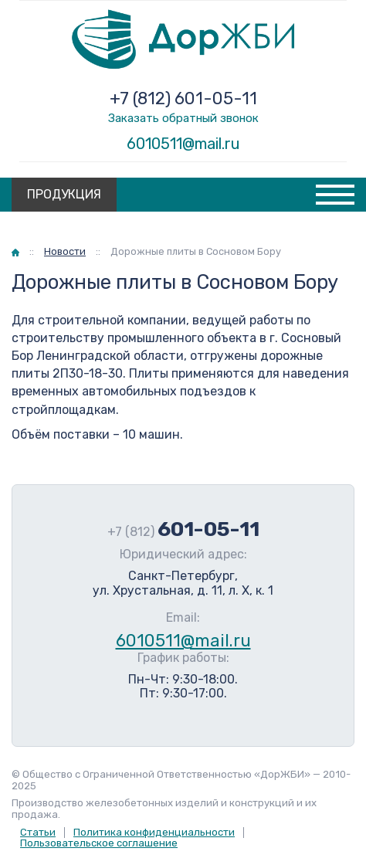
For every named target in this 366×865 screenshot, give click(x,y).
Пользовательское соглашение (99, 843)
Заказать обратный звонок (183, 118)
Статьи (38, 832)
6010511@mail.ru (183, 143)
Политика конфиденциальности (154, 832)
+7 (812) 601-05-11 (183, 98)
